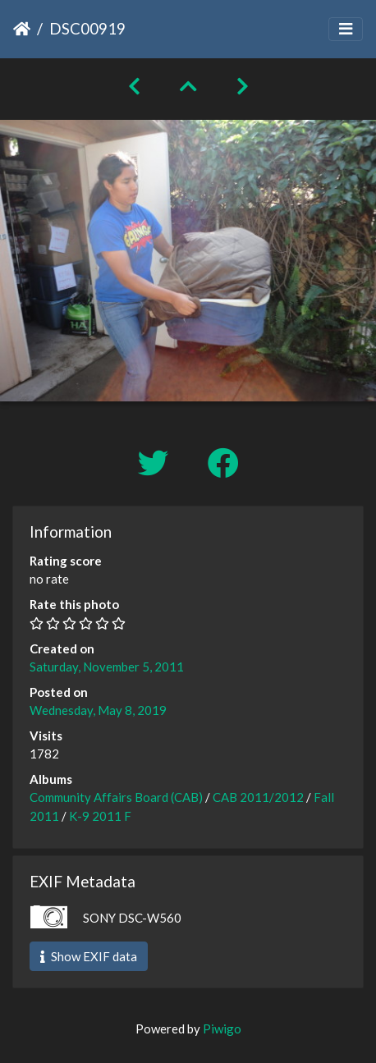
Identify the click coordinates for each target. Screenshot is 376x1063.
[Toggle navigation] (345, 29)
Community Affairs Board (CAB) (116, 797)
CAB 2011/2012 (258, 797)
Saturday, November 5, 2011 (107, 666)
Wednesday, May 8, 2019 (98, 710)
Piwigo (222, 1028)
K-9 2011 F (100, 816)
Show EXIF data (88, 956)
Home (21, 28)
